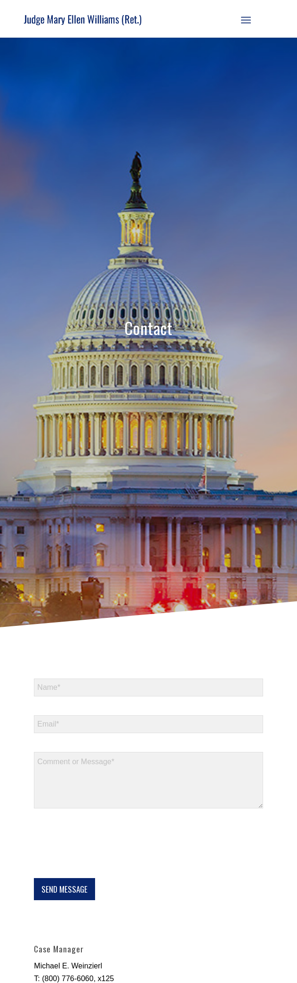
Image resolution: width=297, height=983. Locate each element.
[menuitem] (246, 19)
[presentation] (105, 862)
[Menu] (246, 19)
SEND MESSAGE (64, 889)
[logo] (123, 19)
